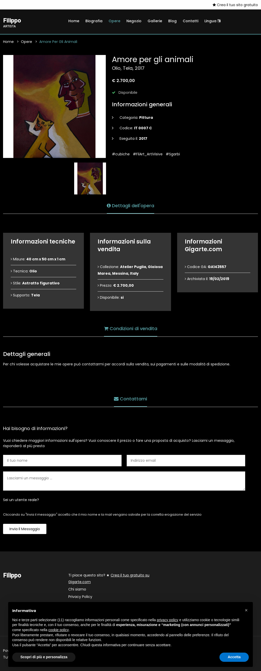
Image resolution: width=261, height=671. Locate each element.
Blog (172, 21)
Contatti (190, 21)
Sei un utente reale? (21, 500)
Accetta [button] (234, 657)
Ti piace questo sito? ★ (108, 579)
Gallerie (155, 21)
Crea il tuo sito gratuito (235, 4)
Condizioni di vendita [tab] (130, 328)
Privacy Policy (80, 596)
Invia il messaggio (24, 529)
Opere (114, 21)
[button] (246, 610)
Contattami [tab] (130, 398)
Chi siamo (77, 589)
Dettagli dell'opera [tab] (130, 205)
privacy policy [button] (167, 620)
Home (73, 21)
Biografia (93, 21)
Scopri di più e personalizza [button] (43, 657)
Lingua (212, 21)
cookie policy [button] (58, 630)
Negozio (133, 21)
